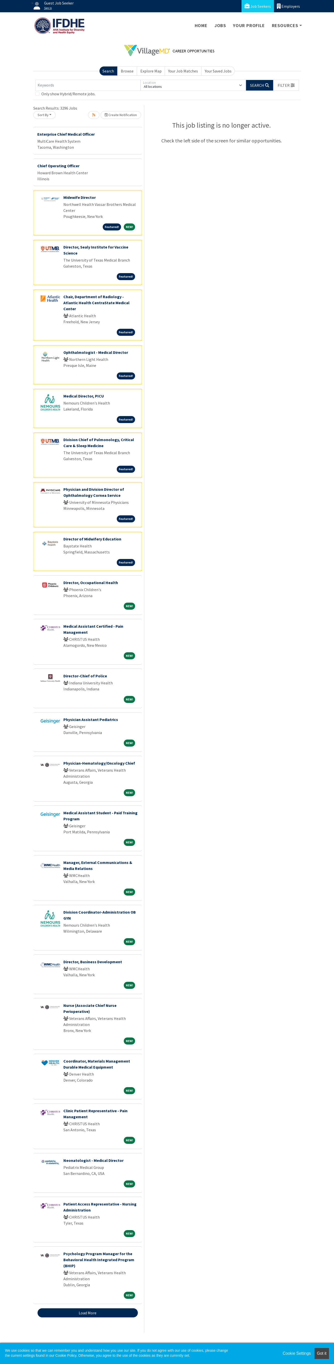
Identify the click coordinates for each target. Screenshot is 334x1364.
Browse (127, 70)
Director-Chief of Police (85, 675)
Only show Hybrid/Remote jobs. (68, 93)
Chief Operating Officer (58, 165)
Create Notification (121, 115)
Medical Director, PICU (83, 395)
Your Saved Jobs (218, 70)
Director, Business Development (92, 961)
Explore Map (151, 70)
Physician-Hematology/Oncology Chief (99, 763)
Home (201, 25)
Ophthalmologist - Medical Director (95, 352)
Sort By (43, 115)
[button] (286, 85)
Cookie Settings (297, 1353)
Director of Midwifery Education (92, 538)
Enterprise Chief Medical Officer (66, 134)
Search (108, 70)
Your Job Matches (183, 70)
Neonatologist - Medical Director (93, 1160)
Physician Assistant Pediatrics (90, 719)
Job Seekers (258, 6)
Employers (288, 6)
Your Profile (249, 25)
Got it (321, 1353)
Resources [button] (285, 25)
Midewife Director (79, 197)
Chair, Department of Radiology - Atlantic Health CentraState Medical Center (96, 302)
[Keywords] (88, 85)
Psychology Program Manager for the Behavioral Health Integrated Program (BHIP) (98, 1259)
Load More (87, 1312)
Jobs (220, 25)
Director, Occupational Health (90, 582)
